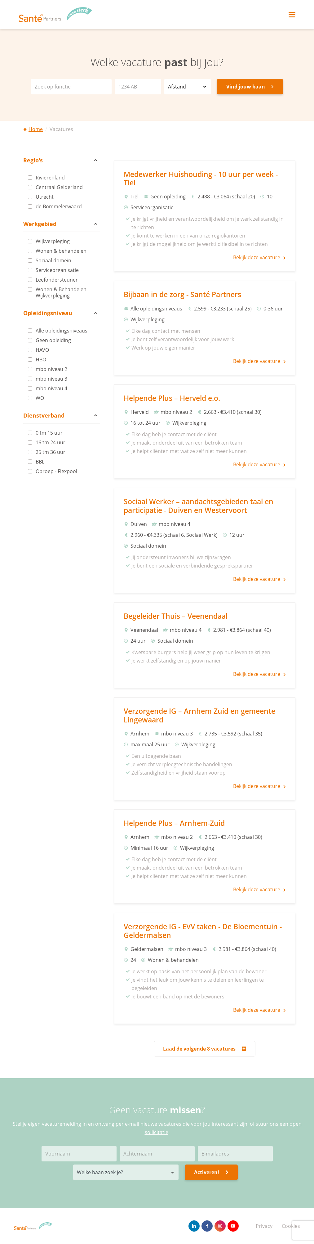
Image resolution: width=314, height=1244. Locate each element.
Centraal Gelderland (59, 187)
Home (33, 129)
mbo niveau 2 (51, 369)
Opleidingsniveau (60, 313)
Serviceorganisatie (57, 270)
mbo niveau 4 (51, 388)
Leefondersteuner (57, 279)
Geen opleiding (53, 340)
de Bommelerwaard (59, 206)
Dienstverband (60, 415)
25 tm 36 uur (50, 452)
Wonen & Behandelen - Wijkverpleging (62, 292)
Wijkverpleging (53, 241)
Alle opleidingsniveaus (61, 330)
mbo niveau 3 (51, 378)
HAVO (42, 349)
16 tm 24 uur (50, 442)
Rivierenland (50, 177)
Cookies (291, 1226)
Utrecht (45, 196)
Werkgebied (60, 223)
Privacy (264, 1226)
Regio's (60, 160)
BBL (40, 461)
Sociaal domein (53, 260)
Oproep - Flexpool (56, 471)
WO (40, 398)
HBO (41, 359)
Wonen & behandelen (61, 250)
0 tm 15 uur (49, 432)
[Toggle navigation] (292, 14)
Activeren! (211, 1172)
